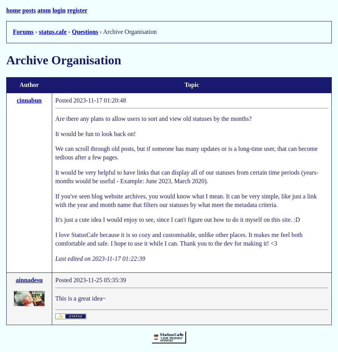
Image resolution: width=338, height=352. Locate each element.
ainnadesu (29, 280)
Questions (85, 31)
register (77, 10)
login (59, 10)
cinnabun (29, 100)
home (13, 10)
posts (29, 10)
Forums (23, 31)
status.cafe (53, 31)
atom (44, 10)
